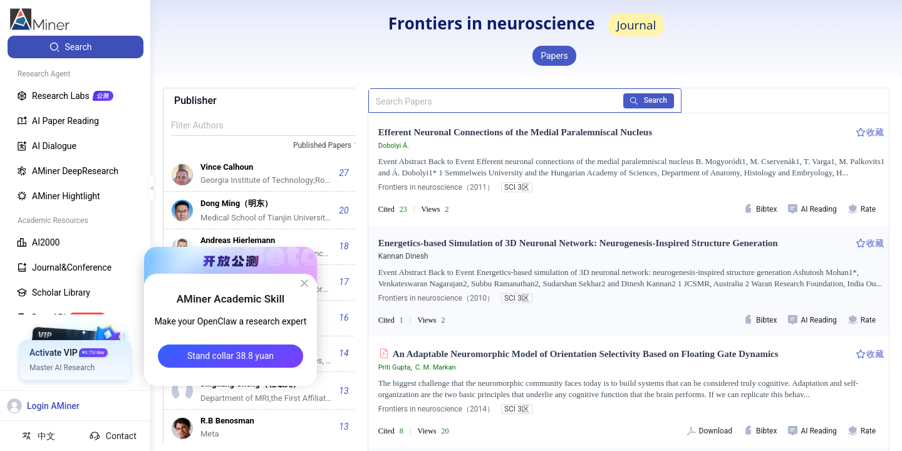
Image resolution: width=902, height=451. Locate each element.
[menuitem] (75, 47)
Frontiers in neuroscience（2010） (436, 298)
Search (648, 100)
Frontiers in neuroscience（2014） (436, 409)
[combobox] (327, 146)
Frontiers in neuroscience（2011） (436, 187)
